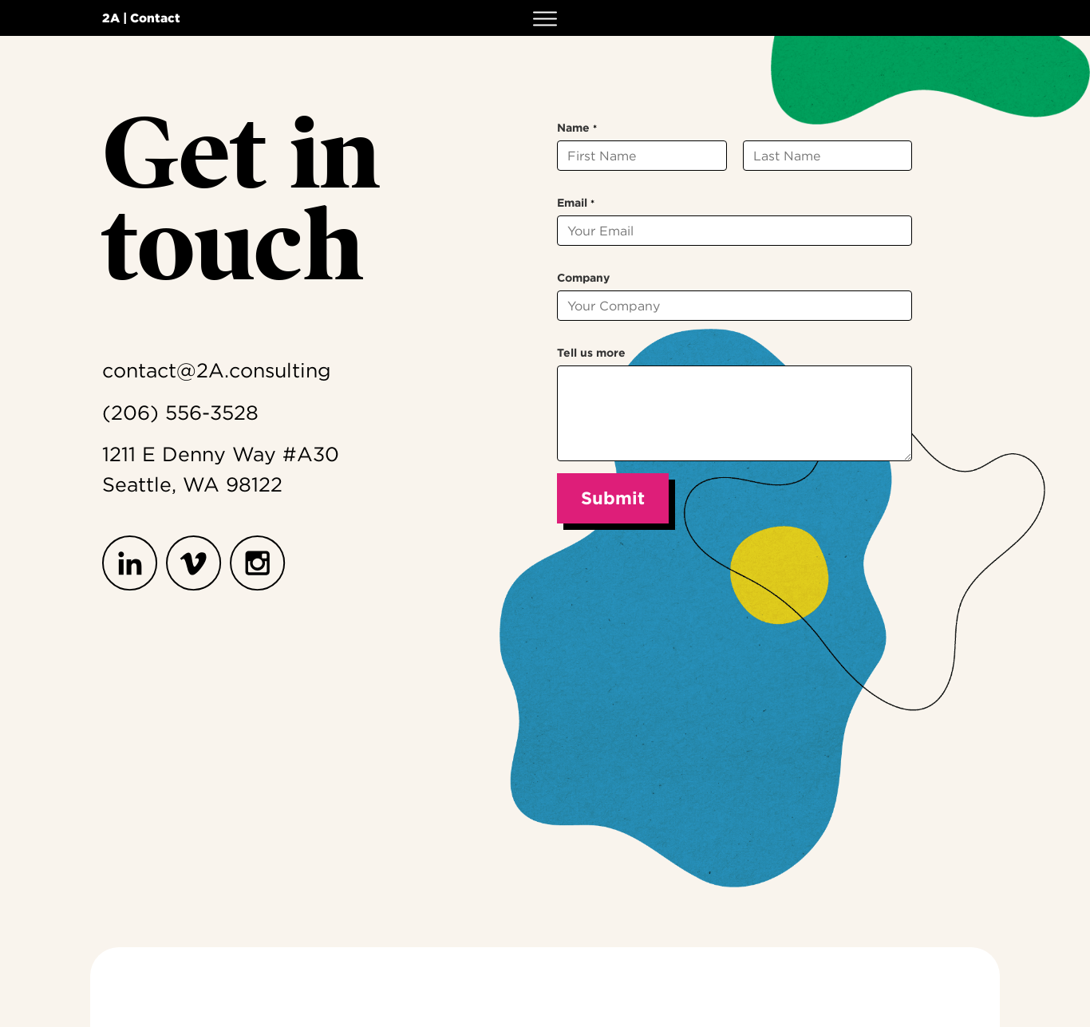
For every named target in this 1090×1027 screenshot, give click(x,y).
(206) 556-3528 (180, 413)
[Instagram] (262, 563)
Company (583, 277)
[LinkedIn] (134, 563)
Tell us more (591, 352)
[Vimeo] (198, 563)
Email (575, 202)
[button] (545, 18)
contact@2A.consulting (216, 370)
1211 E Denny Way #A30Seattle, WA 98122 (220, 469)
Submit (613, 498)
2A (111, 18)
